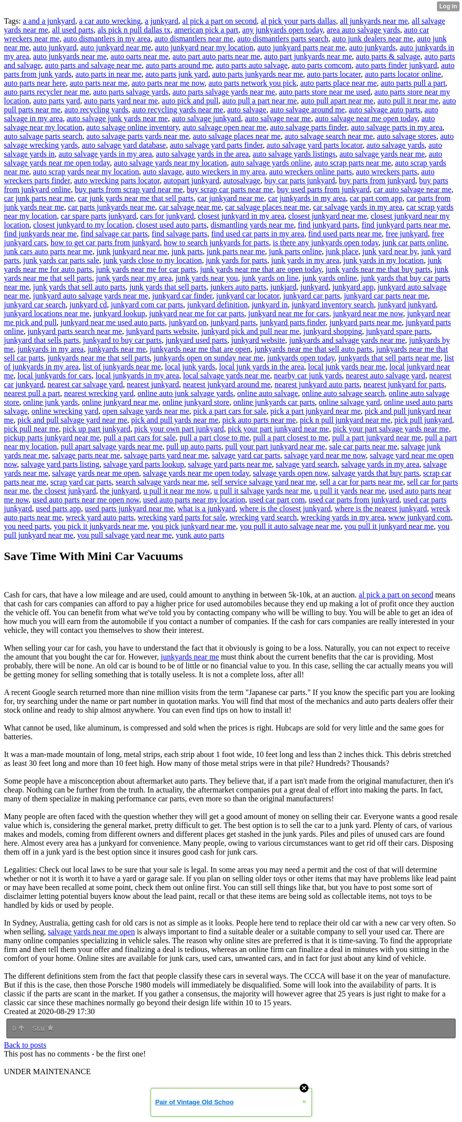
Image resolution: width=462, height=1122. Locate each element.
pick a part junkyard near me (316, 411)
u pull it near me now (176, 491)
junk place (342, 251)
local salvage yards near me (226, 375)
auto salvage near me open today (366, 118)
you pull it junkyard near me (389, 526)
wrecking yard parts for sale (182, 517)
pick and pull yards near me (174, 420)
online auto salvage (267, 393)
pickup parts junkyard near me (52, 437)
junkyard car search (34, 304)
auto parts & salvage (388, 56)
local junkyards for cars (55, 375)
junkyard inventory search (333, 304)
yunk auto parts (200, 535)
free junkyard (407, 234)
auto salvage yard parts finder (216, 145)
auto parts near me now (167, 83)
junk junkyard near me (131, 251)
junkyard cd (88, 304)
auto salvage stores (406, 136)
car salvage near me (190, 207)
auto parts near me (99, 83)
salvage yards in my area (380, 464)
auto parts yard (56, 101)
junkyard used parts (196, 340)
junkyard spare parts (398, 331)
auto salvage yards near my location (170, 163)
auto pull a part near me (259, 101)
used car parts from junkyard (354, 499)
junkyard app (352, 287)
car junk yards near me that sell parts (135, 198)
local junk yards (190, 367)
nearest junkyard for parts (404, 384)
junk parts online (295, 251)
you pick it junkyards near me (101, 526)
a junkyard (161, 21)
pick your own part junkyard (179, 429)
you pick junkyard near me (194, 526)
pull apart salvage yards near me (112, 446)
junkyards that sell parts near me (390, 358)
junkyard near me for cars (288, 313)
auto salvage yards (396, 145)
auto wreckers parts (386, 171)
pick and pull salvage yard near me (72, 420)
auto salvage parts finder (308, 127)
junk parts (187, 251)
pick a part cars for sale (230, 411)
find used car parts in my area (257, 234)
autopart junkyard (191, 180)
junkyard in (269, 304)
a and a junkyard (49, 21)
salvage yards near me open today (196, 473)
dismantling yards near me (252, 225)
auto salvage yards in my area (105, 154)
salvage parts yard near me (166, 455)
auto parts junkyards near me (257, 74)
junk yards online (330, 278)
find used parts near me (344, 234)
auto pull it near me (407, 101)
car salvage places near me (267, 207)
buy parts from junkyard (377, 180)
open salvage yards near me (145, 411)
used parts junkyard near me (129, 508)
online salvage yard (349, 402)
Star (43, 1028)
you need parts (27, 526)
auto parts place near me (338, 83)
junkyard (315, 287)
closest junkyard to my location (82, 225)
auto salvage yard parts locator (315, 145)
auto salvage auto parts (385, 109)
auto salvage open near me (224, 127)
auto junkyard (54, 47)
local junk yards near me (346, 367)
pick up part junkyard (96, 429)
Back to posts (25, 1045)
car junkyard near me (230, 198)
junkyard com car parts (147, 304)
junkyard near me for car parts (196, 313)
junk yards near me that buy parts (378, 269)
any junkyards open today (282, 30)
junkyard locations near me (47, 313)
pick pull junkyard (423, 420)
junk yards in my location (383, 260)
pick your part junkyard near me (278, 429)
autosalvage (242, 180)
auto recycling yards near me (177, 109)
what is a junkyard (207, 508)
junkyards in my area (51, 349)
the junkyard (119, 491)
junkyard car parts (311, 296)
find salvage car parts (114, 234)
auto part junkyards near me (308, 56)
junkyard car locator (247, 296)
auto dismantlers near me (193, 38)
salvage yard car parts (246, 455)
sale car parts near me (363, 446)
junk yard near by (389, 251)
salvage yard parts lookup (143, 464)
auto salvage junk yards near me (117, 118)
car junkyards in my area (307, 198)
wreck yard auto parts (100, 517)
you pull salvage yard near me (124, 535)
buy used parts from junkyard (323, 189)
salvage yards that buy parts (375, 473)
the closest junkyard (64, 491)
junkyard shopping (332, 331)
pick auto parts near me (259, 420)
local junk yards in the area (261, 367)
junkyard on (188, 322)
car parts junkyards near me (111, 207)
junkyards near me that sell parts (99, 358)
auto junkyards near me (70, 56)
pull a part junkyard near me (376, 437)
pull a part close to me (214, 437)
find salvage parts (179, 234)
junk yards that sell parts (167, 287)
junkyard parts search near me (75, 331)
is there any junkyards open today (325, 242)
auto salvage (247, 109)
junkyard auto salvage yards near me (90, 296)
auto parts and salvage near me (93, 65)
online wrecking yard (64, 411)
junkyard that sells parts (41, 340)
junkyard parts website (161, 331)
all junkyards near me (374, 21)
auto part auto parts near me (216, 56)
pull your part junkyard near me (275, 446)
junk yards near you (207, 278)
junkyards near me (117, 349)
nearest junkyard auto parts (317, 384)
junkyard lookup (119, 313)
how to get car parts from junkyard (105, 242)
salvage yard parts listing (60, 464)
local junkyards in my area (137, 375)
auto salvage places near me (237, 136)
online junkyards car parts (274, 402)
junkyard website (258, 340)
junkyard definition (217, 304)
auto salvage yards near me (382, 154)
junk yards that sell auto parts (79, 287)
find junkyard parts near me (405, 225)
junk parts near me (236, 251)
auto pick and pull (190, 101)
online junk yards (50, 402)
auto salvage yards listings (294, 154)
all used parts (72, 30)
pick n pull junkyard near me (345, 420)
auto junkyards (372, 47)
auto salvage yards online (270, 163)
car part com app (376, 198)
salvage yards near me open (95, 473)
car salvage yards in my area (357, 207)
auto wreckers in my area (225, 171)
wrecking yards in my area (342, 517)
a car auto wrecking (110, 21)
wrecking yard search (263, 517)
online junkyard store (195, 402)
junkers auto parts (238, 287)
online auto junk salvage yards (185, 393)
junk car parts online (414, 242)
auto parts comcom (322, 65)
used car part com (277, 499)
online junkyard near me (120, 402)
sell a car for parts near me (361, 482)
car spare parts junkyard (98, 216)
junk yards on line (270, 278)
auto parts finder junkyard (396, 65)
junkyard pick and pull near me (250, 331)
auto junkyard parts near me (301, 47)
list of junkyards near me (122, 367)
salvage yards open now (290, 473)
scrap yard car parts (81, 482)
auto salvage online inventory (133, 127)
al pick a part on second (219, 21)
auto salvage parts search (43, 136)
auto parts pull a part (413, 83)
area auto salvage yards (363, 30)
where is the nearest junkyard (381, 508)
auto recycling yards (96, 109)
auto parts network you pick (253, 83)
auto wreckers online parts (310, 171)
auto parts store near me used (324, 92)
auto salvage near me (278, 118)
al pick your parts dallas (298, 21)
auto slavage (163, 171)
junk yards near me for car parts (146, 269)
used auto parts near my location (194, 499)
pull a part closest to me (290, 437)
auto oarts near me (140, 56)
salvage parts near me (86, 455)
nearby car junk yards (308, 375)
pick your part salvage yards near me (391, 429)
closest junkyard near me (327, 216)
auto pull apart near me (337, 101)
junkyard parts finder (293, 322)
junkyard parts (233, 322)
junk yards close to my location (152, 260)
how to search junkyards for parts (216, 242)
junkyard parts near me (365, 322)
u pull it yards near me (349, 491)
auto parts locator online (403, 74)
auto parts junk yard (176, 74)
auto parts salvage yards (130, 92)
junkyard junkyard (407, 304)
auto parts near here (35, 83)
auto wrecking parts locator (116, 180)
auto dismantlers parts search (282, 38)
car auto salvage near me (412, 189)
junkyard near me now (368, 313)
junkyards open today (301, 358)
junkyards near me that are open (200, 349)
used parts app (58, 508)
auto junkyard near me (116, 47)
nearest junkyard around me (227, 384)
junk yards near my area (134, 278)
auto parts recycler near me (46, 92)
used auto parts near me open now (85, 499)
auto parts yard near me (121, 101)
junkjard (283, 287)
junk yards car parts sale (61, 260)
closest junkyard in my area (241, 216)
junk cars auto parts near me (48, 251)
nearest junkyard (153, 384)
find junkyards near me (40, 234)
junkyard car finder (182, 296)
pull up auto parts (193, 446)
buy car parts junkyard (299, 180)
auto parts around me (179, 65)
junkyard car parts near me (386, 296)
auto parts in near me (108, 74)
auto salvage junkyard (206, 118)
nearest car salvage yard (85, 384)
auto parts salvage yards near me (224, 92)
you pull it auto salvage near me (290, 526)
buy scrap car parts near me (229, 189)
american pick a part (206, 30)
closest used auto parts (171, 225)
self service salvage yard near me (264, 482)
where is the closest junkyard (285, 508)
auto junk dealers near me (372, 38)
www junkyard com (419, 517)
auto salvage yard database (124, 145)
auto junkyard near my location (204, 47)
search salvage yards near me (162, 482)
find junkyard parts (328, 225)
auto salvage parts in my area (396, 127)
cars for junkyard (167, 216)
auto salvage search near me (328, 136)
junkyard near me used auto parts (113, 322)
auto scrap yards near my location (86, 171)
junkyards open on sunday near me (208, 358)
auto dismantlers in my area (107, 38)
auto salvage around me (307, 109)
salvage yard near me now (325, 455)
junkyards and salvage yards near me (347, 340)
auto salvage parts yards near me (137, 136)
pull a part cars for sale (140, 437)
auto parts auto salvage (252, 65)
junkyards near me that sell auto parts (313, 349)
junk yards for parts (236, 260)
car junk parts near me (39, 198)
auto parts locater (334, 74)
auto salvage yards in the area (202, 154)
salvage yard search (307, 464)
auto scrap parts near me (352, 163)
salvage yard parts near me (230, 464)
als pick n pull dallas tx (133, 30)
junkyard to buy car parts (122, 340)
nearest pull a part (32, 393)
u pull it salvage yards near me (262, 491)
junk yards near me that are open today (261, 269)
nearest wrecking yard (98, 393)
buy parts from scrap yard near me (129, 189)
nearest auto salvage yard (385, 375)
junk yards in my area (305, 260)
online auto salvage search (343, 393)
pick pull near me (31, 429)
